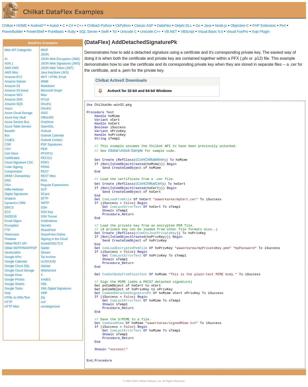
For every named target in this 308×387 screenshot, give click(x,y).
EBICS (9, 207)
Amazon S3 (12, 86)
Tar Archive (48, 257)
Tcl (114, 32)
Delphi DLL (183, 26)
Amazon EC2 (13, 77)
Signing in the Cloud (54, 239)
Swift (105, 32)
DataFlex (164, 26)
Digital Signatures (16, 194)
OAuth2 (46, 108)
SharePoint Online (53, 234)
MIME (45, 81)
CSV (8, 149)
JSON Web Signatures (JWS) (60, 63)
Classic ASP (143, 26)
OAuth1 (46, 104)
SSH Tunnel (49, 216)
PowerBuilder (12, 32)
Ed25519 (11, 216)
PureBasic (56, 32)
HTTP (8, 302)
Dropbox (10, 198)
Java (207, 26)
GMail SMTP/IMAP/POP (21, 248)
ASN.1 (9, 63)
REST (45, 171)
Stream (46, 252)
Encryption (12, 225)
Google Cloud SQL (17, 266)
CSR (8, 144)
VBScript (187, 32)
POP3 (45, 162)
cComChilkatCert (148, 184)
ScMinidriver (49, 221)
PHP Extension (264, 26)
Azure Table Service (18, 126)
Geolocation (13, 252)
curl (43, 302)
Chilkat (7, 26)
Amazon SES (13, 95)
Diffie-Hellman (14, 189)
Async (9, 108)
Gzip (8, 293)
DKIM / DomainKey (17, 176)
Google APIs (13, 257)
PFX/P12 (47, 153)
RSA (44, 180)
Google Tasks (14, 288)
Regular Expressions (55, 185)
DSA (8, 185)
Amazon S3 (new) (16, 90)
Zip (43, 297)
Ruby (71, 32)
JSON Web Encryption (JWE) (60, 59)
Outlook (46, 131)
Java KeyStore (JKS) (55, 72)
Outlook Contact (51, 140)
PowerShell (35, 32)
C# (71, 26)
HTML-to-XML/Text (17, 297)
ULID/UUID (48, 261)
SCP (44, 189)
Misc (44, 95)
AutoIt (54, 26)
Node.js (221, 26)
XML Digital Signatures (56, 288)
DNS (8, 180)
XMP (44, 293)
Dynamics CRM (15, 203)
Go (198, 26)
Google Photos (14, 279)
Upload (45, 266)
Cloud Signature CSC (19, 162)
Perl (283, 26)
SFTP (45, 198)
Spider (45, 248)
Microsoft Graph (51, 90)
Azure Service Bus (17, 122)
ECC (8, 212)
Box (7, 135)
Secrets (46, 225)
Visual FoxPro (237, 32)
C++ (80, 26)
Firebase (10, 239)
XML (44, 284)
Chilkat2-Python (99, 26)
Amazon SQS (14, 104)
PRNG (45, 167)
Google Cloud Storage (19, 270)
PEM (44, 149)
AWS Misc (11, 72)
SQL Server (88, 32)
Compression (13, 171)
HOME (21, 26)
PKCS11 (46, 158)
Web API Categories (18, 50)
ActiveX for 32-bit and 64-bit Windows (139, 91)
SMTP (45, 203)
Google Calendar (16, 261)
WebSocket (48, 270)
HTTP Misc (12, 306)
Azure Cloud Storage (18, 113)
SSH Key (47, 212)
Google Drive (13, 275)
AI (6, 59)
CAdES (9, 140)
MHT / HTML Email (53, 77)
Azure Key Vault (15, 117)
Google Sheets (14, 284)
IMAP (44, 50)
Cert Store (11, 153)
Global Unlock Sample (125, 150)
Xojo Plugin (261, 32)
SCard (45, 194)
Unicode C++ (150, 32)
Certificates (12, 158)
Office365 (47, 117)
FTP (7, 230)
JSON (45, 54)
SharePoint (48, 230)
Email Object (13, 221)
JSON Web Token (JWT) (57, 68)
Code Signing (14, 167)
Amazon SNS (14, 99)
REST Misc (48, 176)
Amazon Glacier (15, 81)
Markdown (48, 86)
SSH (44, 207)
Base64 (10, 131)
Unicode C (128, 32)
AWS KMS (12, 68)
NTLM (45, 99)
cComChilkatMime (149, 160)
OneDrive (47, 122)
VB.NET (170, 32)
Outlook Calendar (52, 135)
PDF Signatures (51, 144)
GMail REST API (16, 243)
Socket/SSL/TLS (52, 243)
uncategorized (50, 306)
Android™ (38, 26)
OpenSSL (47, 126)
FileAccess (12, 234)
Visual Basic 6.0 (210, 32)
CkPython (123, 26)
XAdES (46, 279)
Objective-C (239, 26)
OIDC (44, 113)
